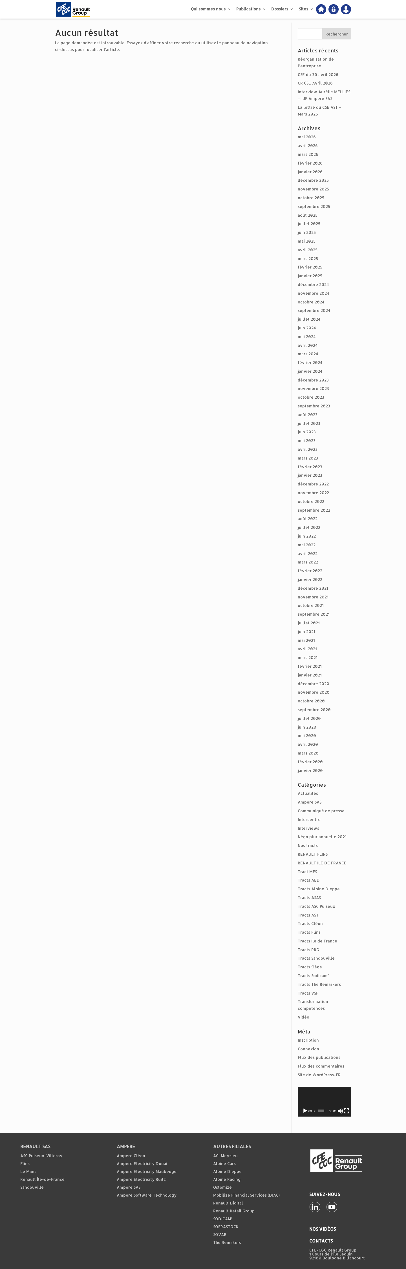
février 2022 (310, 570)
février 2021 (310, 666)
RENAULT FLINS (313, 854)
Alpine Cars (224, 1163)
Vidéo (303, 1017)
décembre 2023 (313, 380)
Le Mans (28, 1171)
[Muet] (340, 1111)
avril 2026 (308, 145)
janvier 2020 (310, 770)
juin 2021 (306, 631)
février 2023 (310, 466)
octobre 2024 (311, 301)
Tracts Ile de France (317, 941)
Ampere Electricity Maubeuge (146, 1171)
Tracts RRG (308, 949)
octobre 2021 (311, 605)
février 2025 (310, 267)
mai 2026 (307, 136)
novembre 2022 (313, 492)
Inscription (308, 1040)
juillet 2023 (309, 423)
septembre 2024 (314, 310)
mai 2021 (306, 640)
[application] (324, 1102)
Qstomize (222, 1187)
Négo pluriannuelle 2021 (322, 836)
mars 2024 (308, 353)
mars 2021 (307, 657)
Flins (25, 1163)
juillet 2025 (309, 223)
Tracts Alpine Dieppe (319, 888)
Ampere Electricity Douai (142, 1163)
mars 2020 (308, 753)
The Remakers (227, 1242)
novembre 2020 (314, 692)
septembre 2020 (314, 709)
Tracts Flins (309, 932)
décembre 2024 (313, 284)
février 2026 (310, 163)
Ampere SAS (309, 802)
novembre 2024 (313, 293)
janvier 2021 (310, 675)
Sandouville (32, 1187)
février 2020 (310, 761)
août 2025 (307, 215)
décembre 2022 (313, 484)
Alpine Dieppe (227, 1171)
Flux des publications (319, 1057)
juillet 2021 (309, 622)
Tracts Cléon (310, 923)
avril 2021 (307, 648)
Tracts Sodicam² (313, 975)
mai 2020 (307, 735)
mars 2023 (308, 458)
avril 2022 (307, 553)
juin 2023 (307, 431)
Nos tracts (308, 845)
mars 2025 (308, 258)
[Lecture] (305, 1111)
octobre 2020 (311, 700)
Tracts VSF (308, 993)
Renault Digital (228, 1203)
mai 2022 (306, 544)
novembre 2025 (313, 189)
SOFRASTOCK (226, 1226)
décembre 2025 (313, 180)
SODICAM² (223, 1218)
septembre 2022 (314, 510)
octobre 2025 (311, 197)
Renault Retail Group (234, 1210)
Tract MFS (307, 871)
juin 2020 (307, 727)
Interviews (308, 828)
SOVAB (219, 1234)
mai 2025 (306, 241)
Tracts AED (309, 880)
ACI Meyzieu (225, 1155)
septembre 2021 (314, 614)
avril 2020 (308, 744)
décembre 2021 (313, 588)
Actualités (308, 793)
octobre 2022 (311, 501)
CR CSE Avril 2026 (315, 83)
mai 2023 (306, 440)
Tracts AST (308, 915)
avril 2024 (307, 345)
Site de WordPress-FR (319, 1074)
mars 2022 (308, 562)
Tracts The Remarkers (319, 984)
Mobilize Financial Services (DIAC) (246, 1195)
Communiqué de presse (321, 810)
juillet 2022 (309, 527)
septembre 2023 (314, 405)
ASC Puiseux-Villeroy (41, 1155)
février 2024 (310, 362)
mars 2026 (308, 154)
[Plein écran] (346, 1111)
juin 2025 (307, 232)
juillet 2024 (309, 319)
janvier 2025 (310, 275)
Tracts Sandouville (316, 958)
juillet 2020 (309, 718)
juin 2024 (307, 327)
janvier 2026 (310, 171)
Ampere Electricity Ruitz (141, 1179)
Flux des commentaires (321, 1066)
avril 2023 (307, 449)
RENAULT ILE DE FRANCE (322, 862)
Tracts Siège (310, 966)
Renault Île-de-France (42, 1179)
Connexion (308, 1048)
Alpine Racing (226, 1179)
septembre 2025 (314, 206)
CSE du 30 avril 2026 (318, 74)
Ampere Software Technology (146, 1195)
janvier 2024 (310, 371)
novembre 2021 (313, 596)
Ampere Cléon (131, 1155)
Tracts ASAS (309, 897)
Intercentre (309, 819)
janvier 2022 (310, 579)
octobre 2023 (311, 397)
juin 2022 (307, 536)
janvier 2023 (310, 475)
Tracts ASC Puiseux (316, 906)
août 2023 (307, 414)
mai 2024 (306, 336)
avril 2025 (307, 249)
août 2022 (307, 518)
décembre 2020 (313, 683)
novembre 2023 (313, 388)
